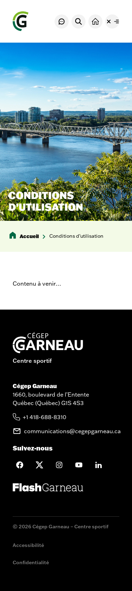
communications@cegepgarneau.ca (72, 431)
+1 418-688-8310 (44, 417)
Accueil (29, 236)
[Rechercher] (78, 21)
